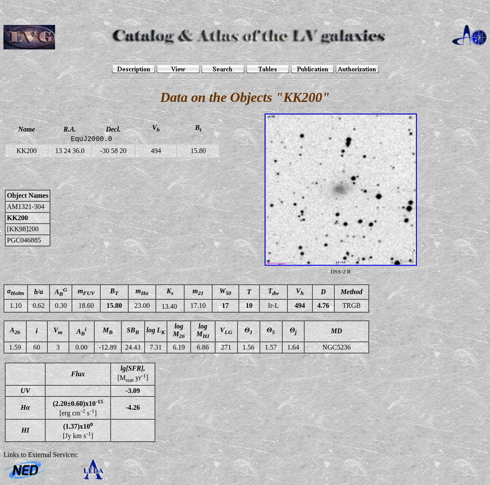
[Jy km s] (78, 430)
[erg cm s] (78, 407)
